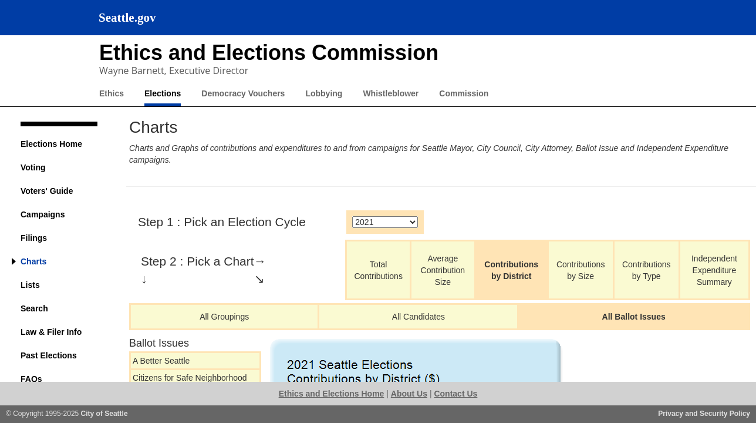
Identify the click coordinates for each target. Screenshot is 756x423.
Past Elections (49, 355)
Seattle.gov (127, 18)
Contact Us (455, 393)
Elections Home (51, 144)
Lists (30, 285)
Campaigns (43, 214)
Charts (33, 261)
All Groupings (224, 316)
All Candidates (418, 316)
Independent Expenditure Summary (714, 270)
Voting (33, 167)
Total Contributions (378, 270)
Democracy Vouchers (243, 93)
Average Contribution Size (443, 270)
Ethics (111, 93)
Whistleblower (391, 93)
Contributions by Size (580, 270)
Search (34, 308)
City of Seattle (104, 413)
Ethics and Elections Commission (268, 53)
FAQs (31, 379)
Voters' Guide (47, 191)
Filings (34, 238)
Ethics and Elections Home (331, 393)
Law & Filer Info (51, 332)
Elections (162, 93)
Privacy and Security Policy (704, 413)
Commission (463, 93)
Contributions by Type (646, 270)
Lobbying (323, 93)
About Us (409, 393)
